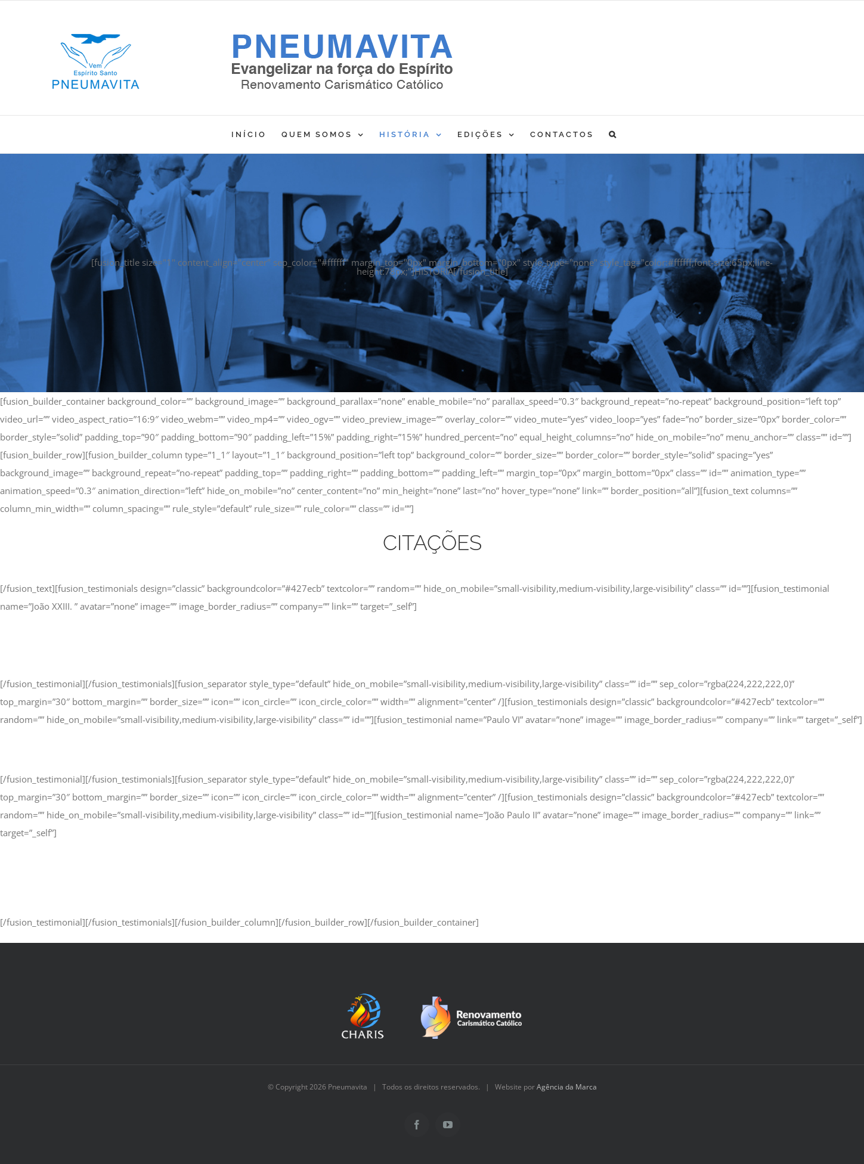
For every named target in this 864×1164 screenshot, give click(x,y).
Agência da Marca (567, 1087)
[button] (613, 134)
